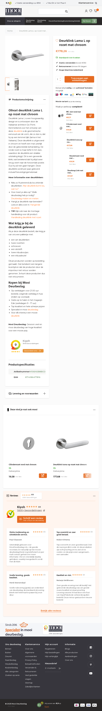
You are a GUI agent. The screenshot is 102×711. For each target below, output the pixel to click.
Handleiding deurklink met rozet (26, 217)
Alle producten (71, 652)
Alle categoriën (11, 671)
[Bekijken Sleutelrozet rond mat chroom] (62, 160)
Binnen (8, 649)
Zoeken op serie (12, 675)
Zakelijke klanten (32, 687)
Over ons (29, 649)
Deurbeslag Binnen (30, 21)
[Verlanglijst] (90, 11)
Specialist (12, 629)
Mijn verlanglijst (51, 656)
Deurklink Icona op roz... (74, 140)
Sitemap (29, 683)
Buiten (8, 652)
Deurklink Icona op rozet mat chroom (70, 464)
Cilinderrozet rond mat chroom (22, 464)
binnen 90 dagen (71, 66)
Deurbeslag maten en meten (25, 198)
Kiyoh (47, 706)
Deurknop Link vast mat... (75, 171)
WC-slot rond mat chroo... (73, 112)
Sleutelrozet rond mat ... (76, 156)
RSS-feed (11, 706)
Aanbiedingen (71, 656)
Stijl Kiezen (87, 21)
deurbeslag (33, 309)
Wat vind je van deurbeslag (31, 519)
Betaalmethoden (32, 664)
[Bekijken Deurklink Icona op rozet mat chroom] (61, 143)
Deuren (51, 21)
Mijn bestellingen (52, 652)
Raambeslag (58, 21)
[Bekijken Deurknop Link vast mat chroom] (61, 174)
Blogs (67, 649)
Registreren (50, 649)
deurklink (18, 131)
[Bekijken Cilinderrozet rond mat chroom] (61, 128)
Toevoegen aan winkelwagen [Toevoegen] (79, 79)
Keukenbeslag (68, 21)
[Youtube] (91, 673)
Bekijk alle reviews (51, 610)
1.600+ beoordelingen (31, 510)
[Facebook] (91, 647)
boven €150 (71, 62)
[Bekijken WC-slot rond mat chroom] (61, 116)
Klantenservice (86, 3)
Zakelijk (77, 21)
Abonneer (60, 668)
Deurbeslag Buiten (41, 21)
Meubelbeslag (11, 664)
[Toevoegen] (90, 116)
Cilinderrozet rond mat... (73, 125)
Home (10, 31)
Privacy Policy (31, 660)
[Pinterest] (91, 664)
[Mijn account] (86, 11)
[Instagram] (91, 656)
